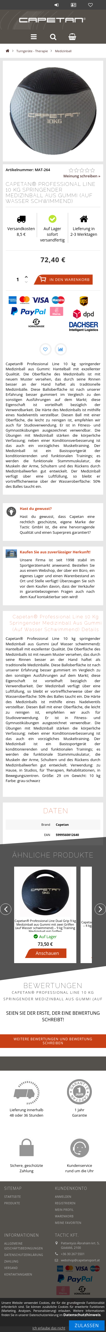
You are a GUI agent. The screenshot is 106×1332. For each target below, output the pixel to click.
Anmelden (56, 5)
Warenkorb (64, 1216)
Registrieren (65, 1203)
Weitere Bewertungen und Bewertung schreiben (53, 1041)
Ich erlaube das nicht (49, 1328)
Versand (11, 1268)
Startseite (12, 1197)
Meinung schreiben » (81, 175)
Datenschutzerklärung (23, 1255)
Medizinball (63, 51)
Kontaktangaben (18, 1274)
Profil (73, 5)
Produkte (12, 1203)
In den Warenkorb (69, 279)
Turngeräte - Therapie (32, 51)
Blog (39, 5)
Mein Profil (64, 1210)
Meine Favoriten (68, 1223)
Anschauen (47, 953)
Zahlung (11, 1261)
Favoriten (90, 5)
